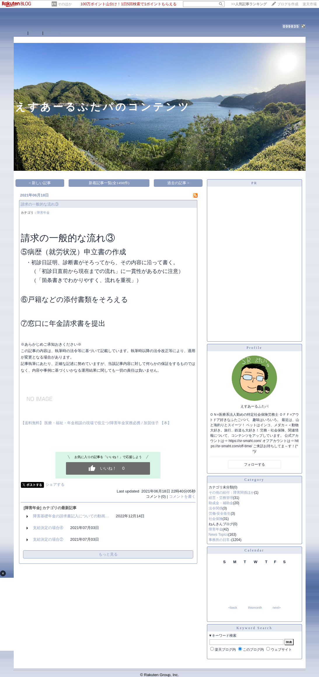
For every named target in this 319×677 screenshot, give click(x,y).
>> (249, 4)
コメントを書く (182, 496)
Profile (254, 348)
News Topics (218, 534)
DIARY (35, 33)
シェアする (55, 484)
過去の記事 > (178, 183)
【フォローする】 (266, 32)
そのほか (65, 4)
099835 (291, 26)
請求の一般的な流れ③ (40, 204)
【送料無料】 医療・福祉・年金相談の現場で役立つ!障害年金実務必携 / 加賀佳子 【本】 (96, 423)
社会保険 (216, 519)
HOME (20, 33)
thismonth (255, 607)
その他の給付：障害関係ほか (231, 492)
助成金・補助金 (221, 503)
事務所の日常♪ (220, 540)
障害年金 (43, 212)
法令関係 (216, 508)
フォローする (254, 464)
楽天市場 (310, 4)
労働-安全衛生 (220, 513)
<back (233, 607)
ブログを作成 (287, 4)
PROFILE (52, 33)
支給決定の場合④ (48, 527)
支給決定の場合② (48, 539)
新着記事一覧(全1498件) (109, 183)
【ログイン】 (294, 32)
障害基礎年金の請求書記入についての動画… (71, 516)
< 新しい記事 (40, 183)
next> (276, 607)
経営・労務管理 (221, 498)
